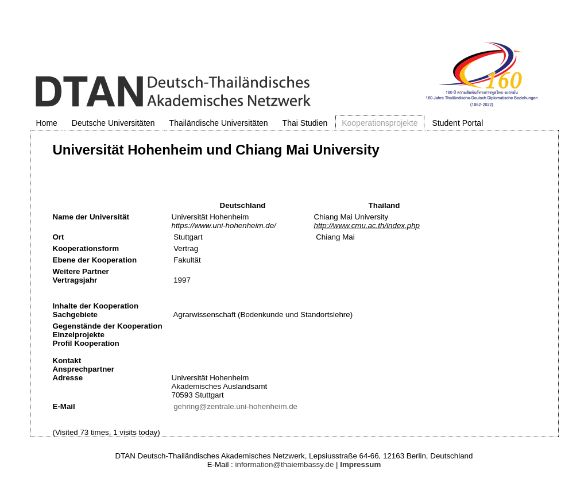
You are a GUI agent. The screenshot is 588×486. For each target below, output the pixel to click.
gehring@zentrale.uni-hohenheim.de (235, 406)
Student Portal (457, 123)
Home (46, 123)
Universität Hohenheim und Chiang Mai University (216, 149)
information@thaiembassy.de (284, 464)
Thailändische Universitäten (218, 123)
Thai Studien (305, 123)
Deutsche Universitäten (113, 123)
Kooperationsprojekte (379, 123)
